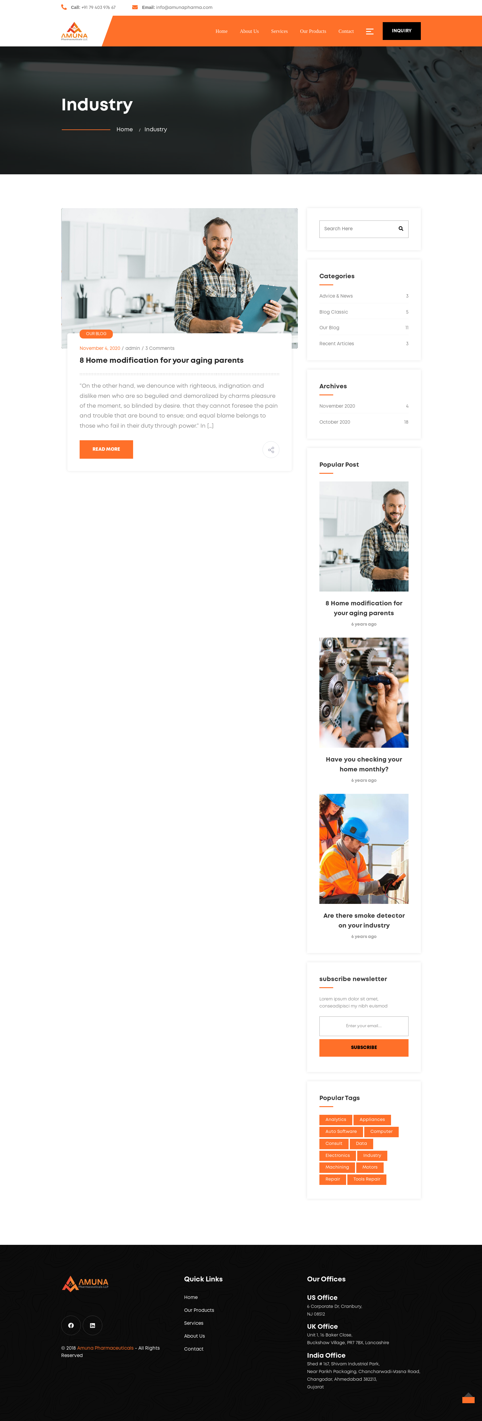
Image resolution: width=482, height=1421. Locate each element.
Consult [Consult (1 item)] (334, 1144)
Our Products (313, 31)
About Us (249, 31)
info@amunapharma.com (184, 8)
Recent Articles (364, 344)
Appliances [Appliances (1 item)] (372, 1120)
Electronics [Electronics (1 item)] (338, 1156)
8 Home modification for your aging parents (162, 361)
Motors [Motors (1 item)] (369, 1167)
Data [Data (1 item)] (361, 1144)
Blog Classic (364, 312)
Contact (346, 31)
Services (279, 31)
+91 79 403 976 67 (98, 8)
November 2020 (364, 406)
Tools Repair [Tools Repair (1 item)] (367, 1179)
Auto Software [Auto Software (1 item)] (341, 1132)
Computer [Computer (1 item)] (381, 1132)
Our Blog (96, 334)
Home (221, 31)
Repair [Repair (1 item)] (333, 1179)
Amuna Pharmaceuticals (105, 1348)
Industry (155, 129)
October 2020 (364, 422)
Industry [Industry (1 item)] (372, 1156)
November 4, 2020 (100, 348)
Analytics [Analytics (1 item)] (336, 1120)
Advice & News (364, 296)
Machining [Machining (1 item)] (337, 1167)
